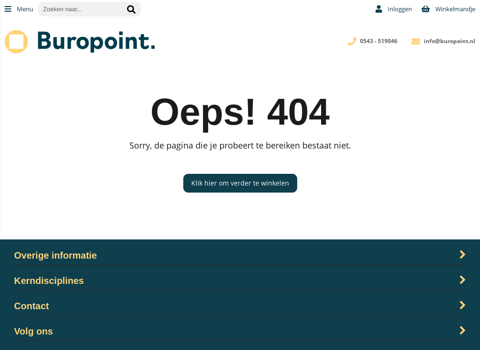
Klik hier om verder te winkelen (240, 183)
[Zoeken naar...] (131, 9)
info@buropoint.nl (449, 41)
